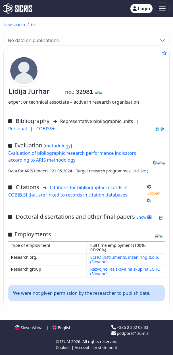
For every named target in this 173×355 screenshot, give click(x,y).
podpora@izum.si (130, 333)
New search (14, 24)
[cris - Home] (17, 8)
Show (143, 217)
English (61, 327)
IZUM (65, 341)
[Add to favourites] (164, 53)
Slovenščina (28, 327)
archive (139, 171)
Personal (18, 129)
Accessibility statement (96, 347)
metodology (58, 146)
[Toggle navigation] (162, 8)
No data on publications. (34, 40)
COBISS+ (45, 129)
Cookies (63, 347)
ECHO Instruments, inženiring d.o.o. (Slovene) (124, 259)
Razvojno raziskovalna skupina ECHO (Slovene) (125, 271)
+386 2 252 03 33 (129, 327)
